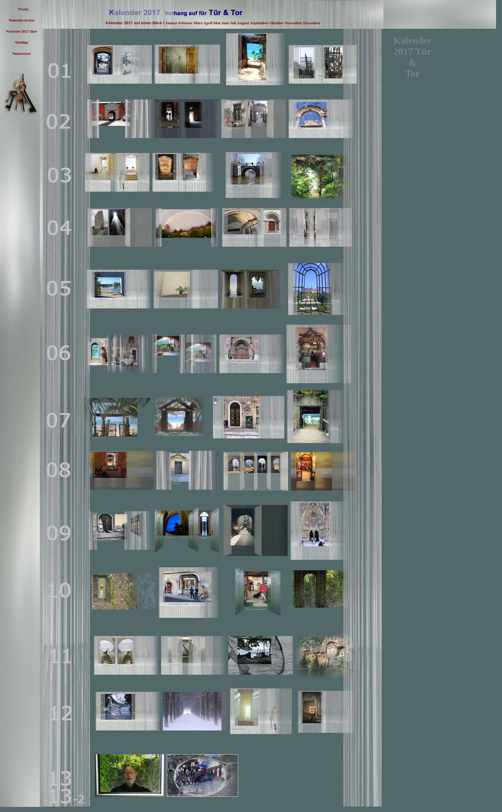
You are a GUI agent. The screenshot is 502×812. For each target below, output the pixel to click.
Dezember (311, 23)
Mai (217, 23)
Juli (233, 23)
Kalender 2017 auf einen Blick (134, 23)
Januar (171, 23)
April (207, 23)
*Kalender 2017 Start (21, 31)
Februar (185, 23)
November (293, 23)
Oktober (276, 23)
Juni (225, 23)
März (197, 23)
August (243, 23)
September (259, 23)
